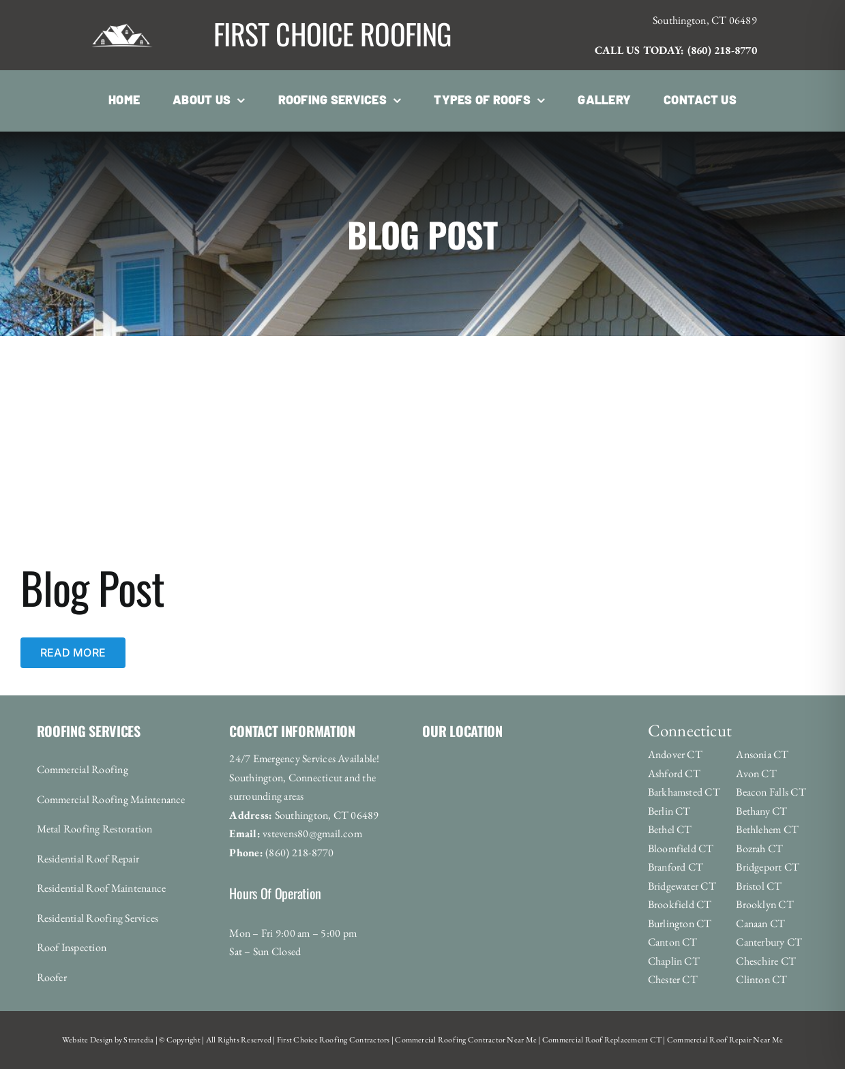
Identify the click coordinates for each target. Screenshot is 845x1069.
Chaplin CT (674, 961)
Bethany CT (761, 811)
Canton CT (673, 942)
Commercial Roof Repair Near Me (724, 1039)
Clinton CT (761, 979)
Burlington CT (680, 923)
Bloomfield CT (681, 848)
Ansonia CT (762, 754)
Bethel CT (670, 829)
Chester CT (673, 979)
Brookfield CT (680, 904)
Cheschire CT (766, 961)
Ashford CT (674, 773)
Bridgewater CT (682, 886)
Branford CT (676, 867)
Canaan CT (760, 923)
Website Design (87, 1039)
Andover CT (675, 754)
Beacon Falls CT (771, 792)
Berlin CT (669, 811)
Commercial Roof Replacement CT (601, 1039)
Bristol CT (759, 886)
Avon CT (756, 773)
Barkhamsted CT (684, 792)
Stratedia (138, 1039)
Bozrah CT (759, 848)
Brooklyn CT (765, 904)
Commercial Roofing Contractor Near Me (465, 1039)
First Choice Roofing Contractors (333, 1039)
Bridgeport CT (767, 867)
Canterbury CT (769, 942)
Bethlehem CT (767, 829)
